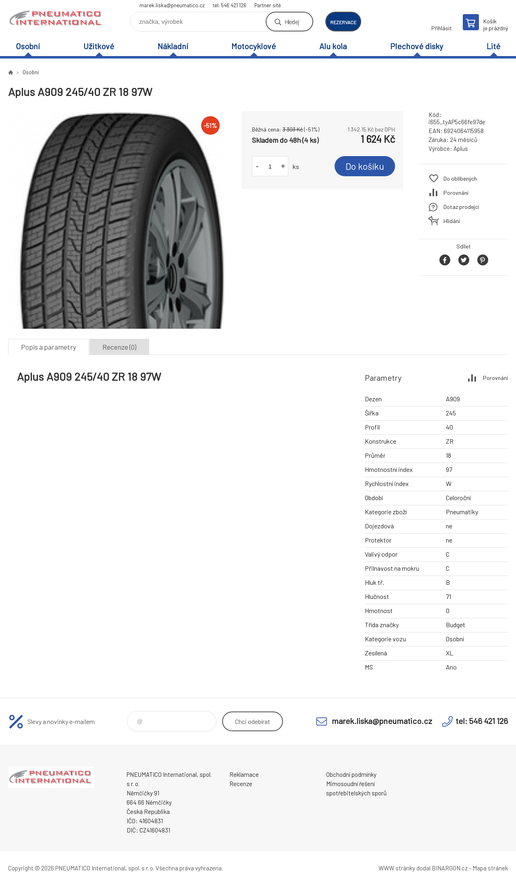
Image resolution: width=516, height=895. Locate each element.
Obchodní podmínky (351, 774)
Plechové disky (416, 46)
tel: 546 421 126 (229, 5)
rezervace (343, 22)
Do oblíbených (460, 178)
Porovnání (455, 192)
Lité (493, 46)
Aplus (461, 148)
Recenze (240, 783)
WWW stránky (397, 868)
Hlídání (451, 220)
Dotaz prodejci (461, 206)
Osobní (28, 46)
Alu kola (333, 46)
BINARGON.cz (450, 868)
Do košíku (364, 166)
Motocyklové (253, 46)
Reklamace (244, 774)
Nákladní (173, 46)
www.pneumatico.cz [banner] (56, 19)
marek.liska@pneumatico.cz (172, 5)
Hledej (292, 21)
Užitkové (98, 46)
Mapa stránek (490, 868)
